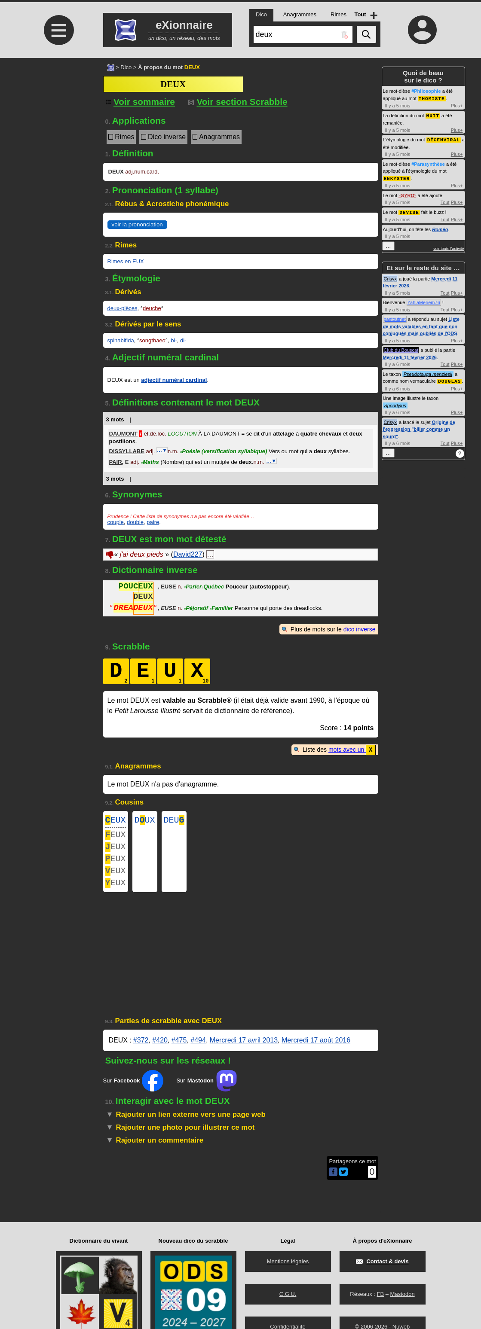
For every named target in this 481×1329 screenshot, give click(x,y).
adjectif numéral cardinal (174, 380)
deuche (152, 308)
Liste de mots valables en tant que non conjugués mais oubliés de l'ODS (421, 324)
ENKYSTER (397, 177)
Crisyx (390, 276)
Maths (150, 462)
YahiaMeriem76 (423, 300)
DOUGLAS (449, 378)
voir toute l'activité (448, 246)
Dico (126, 67)
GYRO (407, 193)
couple (115, 522)
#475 (179, 1050)
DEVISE (409, 210)
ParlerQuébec (204, 587)
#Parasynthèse (428, 162)
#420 (160, 1050)
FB (380, 1294)
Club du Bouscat (401, 348)
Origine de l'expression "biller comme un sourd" (419, 426)
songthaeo (152, 340)
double (135, 522)
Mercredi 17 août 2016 (316, 1050)
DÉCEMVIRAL (443, 138)
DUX (145, 820)
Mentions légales (288, 1261)
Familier (221, 609)
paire (153, 522)
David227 (187, 554)
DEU (174, 820)
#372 (141, 1050)
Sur (133, 1090)
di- (183, 340)
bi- (174, 340)
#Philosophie (426, 91)
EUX (115, 820)
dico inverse (359, 629)
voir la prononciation (137, 224)
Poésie (223, 451)
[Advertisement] (58, 130)
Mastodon (402, 1294)
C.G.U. (288, 1294)
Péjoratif (196, 609)
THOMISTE (432, 98)
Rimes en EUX (125, 261)
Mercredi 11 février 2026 (410, 355)
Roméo (440, 227)
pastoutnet (395, 317)
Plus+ (457, 105)
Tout (445, 200)
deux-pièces (122, 308)
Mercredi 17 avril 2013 (244, 1050)
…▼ (162, 450)
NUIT (432, 115)
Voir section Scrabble (238, 102)
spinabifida (120, 340)
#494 (198, 1050)
